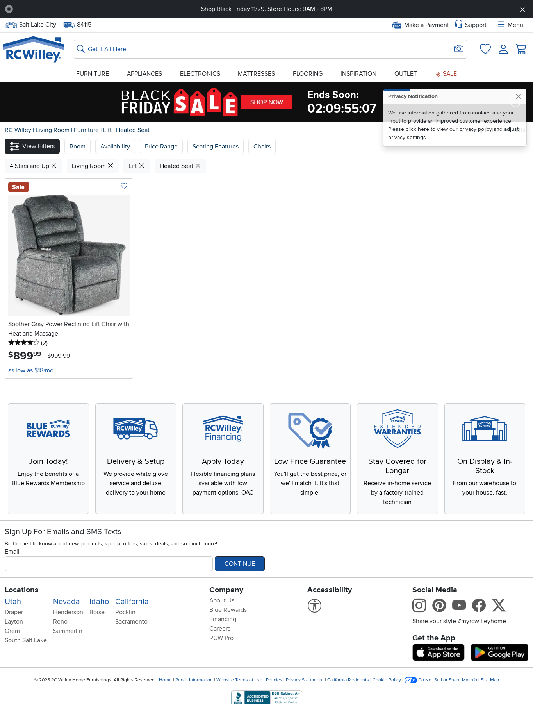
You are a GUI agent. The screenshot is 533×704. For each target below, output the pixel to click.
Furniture (92, 74)
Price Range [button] (161, 146)
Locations (22, 590)
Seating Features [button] (216, 146)
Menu (510, 25)
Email (12, 552)
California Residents (348, 680)
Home (165, 680)
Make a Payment (420, 25)
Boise (97, 612)
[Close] (518, 96)
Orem (12, 631)
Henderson (68, 612)
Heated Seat (133, 130)
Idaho (99, 601)
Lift (108, 130)
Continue (240, 564)
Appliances (144, 74)
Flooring (308, 74)
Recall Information (194, 680)
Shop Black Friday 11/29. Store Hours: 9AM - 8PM (266, 9)
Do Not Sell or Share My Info (441, 680)
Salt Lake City (30, 24)
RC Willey (18, 130)
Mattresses (256, 74)
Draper (14, 612)
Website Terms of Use (239, 680)
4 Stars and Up (33, 166)
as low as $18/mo (30, 370)
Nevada (66, 601)
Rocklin (125, 612)
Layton (14, 621)
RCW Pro (221, 638)
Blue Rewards (228, 610)
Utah (13, 601)
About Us (221, 600)
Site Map (490, 680)
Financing (222, 619)
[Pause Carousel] (9, 9)
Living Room (53, 130)
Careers (219, 629)
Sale (446, 74)
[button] (32, 146)
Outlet (405, 74)
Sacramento (131, 621)
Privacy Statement (305, 680)
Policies (274, 680)
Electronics (200, 74)
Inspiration (358, 74)
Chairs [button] (262, 146)
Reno (60, 621)
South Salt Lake (26, 640)
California (132, 601)
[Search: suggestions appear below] (270, 49)
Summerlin (67, 631)
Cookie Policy (387, 680)
